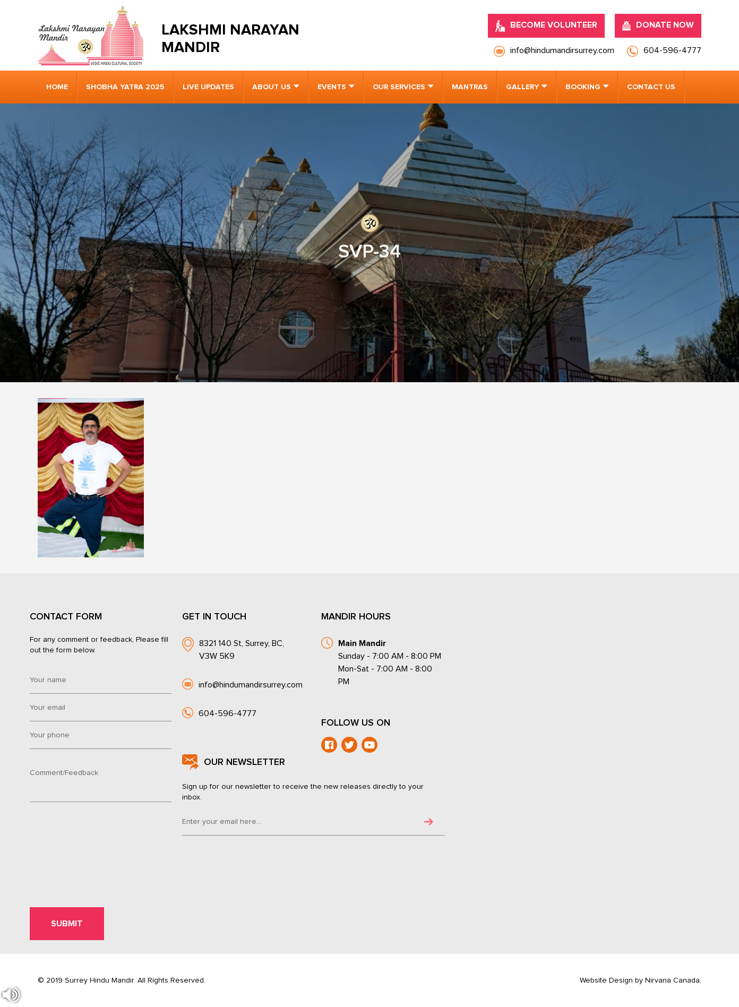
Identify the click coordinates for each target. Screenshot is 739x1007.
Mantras (470, 87)
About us (271, 87)
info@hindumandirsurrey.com (251, 685)
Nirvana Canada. (673, 980)
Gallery (522, 87)
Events (331, 87)
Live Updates (208, 87)
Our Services (399, 87)
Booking (582, 87)
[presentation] (104, 837)
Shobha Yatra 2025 (125, 87)
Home (57, 87)
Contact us (651, 87)
